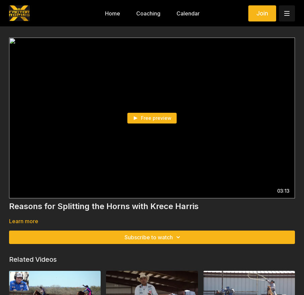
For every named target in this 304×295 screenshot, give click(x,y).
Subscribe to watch (153, 237)
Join (262, 13)
